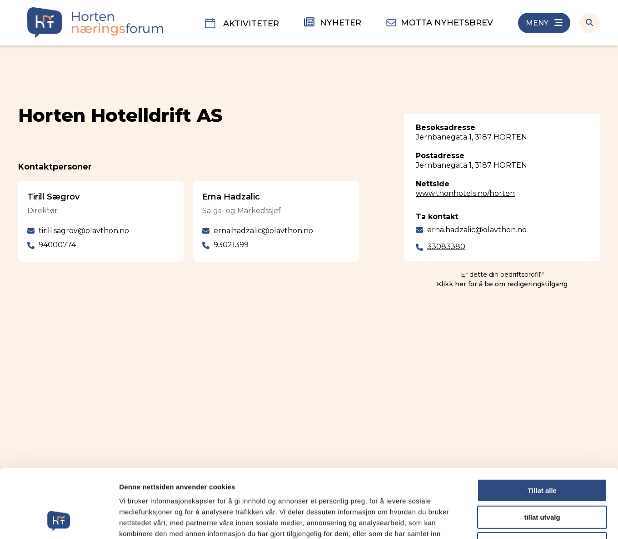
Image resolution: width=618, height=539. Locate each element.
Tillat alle (542, 428)
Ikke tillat (542, 481)
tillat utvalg (542, 455)
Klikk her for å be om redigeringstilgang (502, 284)
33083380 (446, 246)
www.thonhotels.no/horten (465, 193)
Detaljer (484, 521)
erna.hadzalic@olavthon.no (477, 229)
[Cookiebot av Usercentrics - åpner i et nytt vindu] (59, 521)
